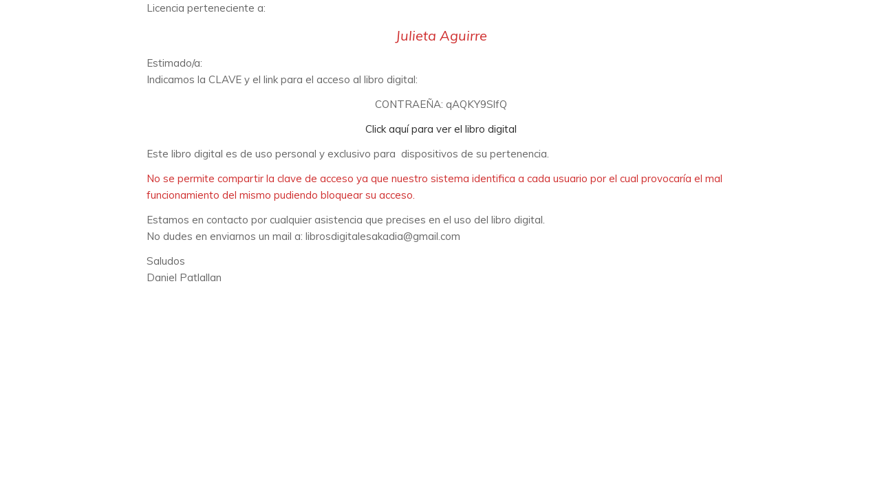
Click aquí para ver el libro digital (441, 128)
